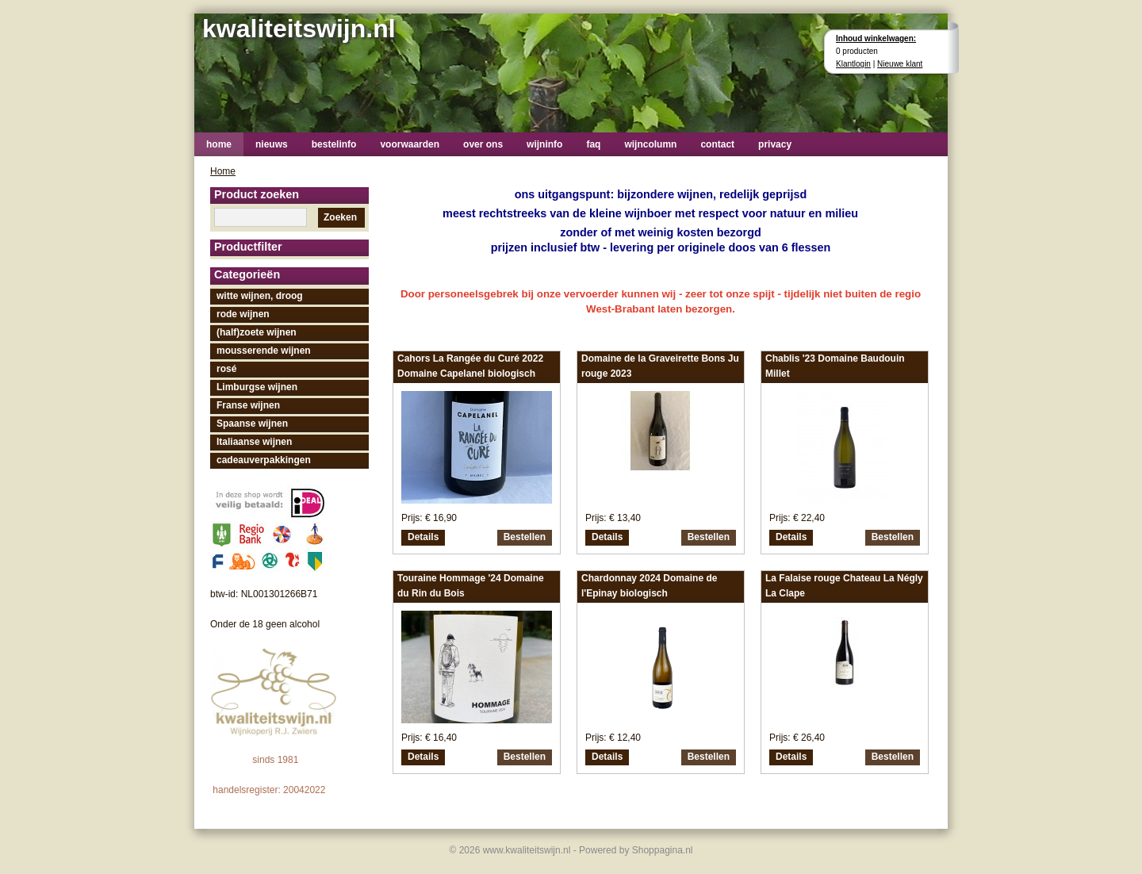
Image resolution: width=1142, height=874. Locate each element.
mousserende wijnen (264, 350)
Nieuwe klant (899, 63)
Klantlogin (853, 63)
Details (423, 536)
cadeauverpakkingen (264, 460)
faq (593, 144)
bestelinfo (334, 144)
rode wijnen (243, 314)
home (219, 144)
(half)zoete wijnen (257, 332)
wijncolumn (650, 144)
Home (223, 171)
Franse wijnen (248, 405)
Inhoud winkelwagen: (876, 38)
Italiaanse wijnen (254, 441)
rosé (226, 368)
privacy (774, 144)
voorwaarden (409, 144)
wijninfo (544, 144)
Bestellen (525, 536)
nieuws (271, 144)
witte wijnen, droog (260, 295)
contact (717, 144)
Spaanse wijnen (252, 423)
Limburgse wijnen (257, 387)
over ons (483, 144)
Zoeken (340, 217)
